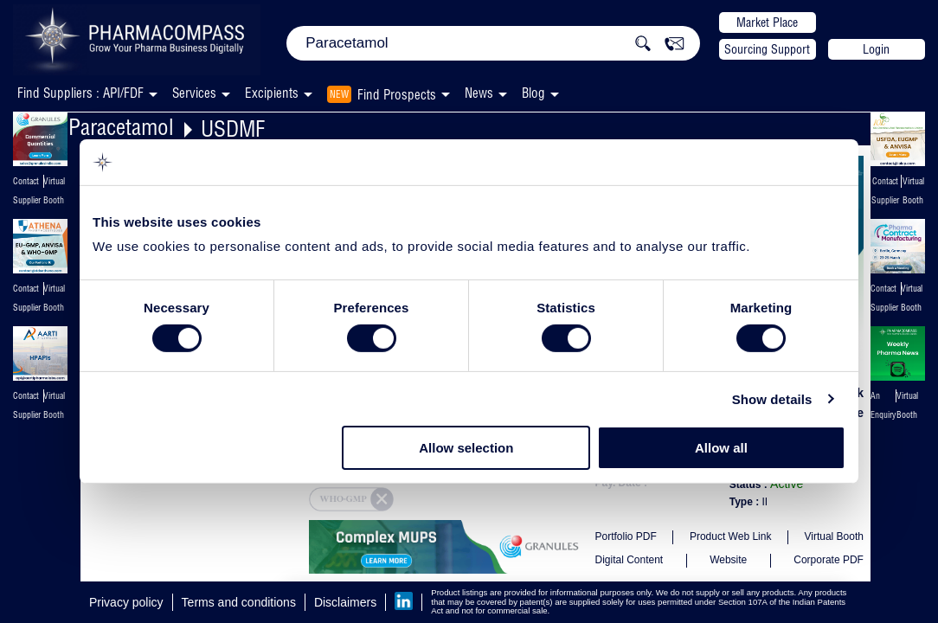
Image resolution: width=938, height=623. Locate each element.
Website (728, 560)
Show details (772, 399)
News (479, 93)
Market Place (767, 22)
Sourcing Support (767, 49)
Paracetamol (121, 126)
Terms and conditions (239, 602)
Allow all (721, 447)
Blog (533, 93)
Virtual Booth (834, 536)
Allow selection (466, 447)
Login (876, 49)
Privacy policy (126, 602)
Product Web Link (731, 536)
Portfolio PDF (625, 536)
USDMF (233, 128)
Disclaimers (345, 602)
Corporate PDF (828, 560)
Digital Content (628, 560)
